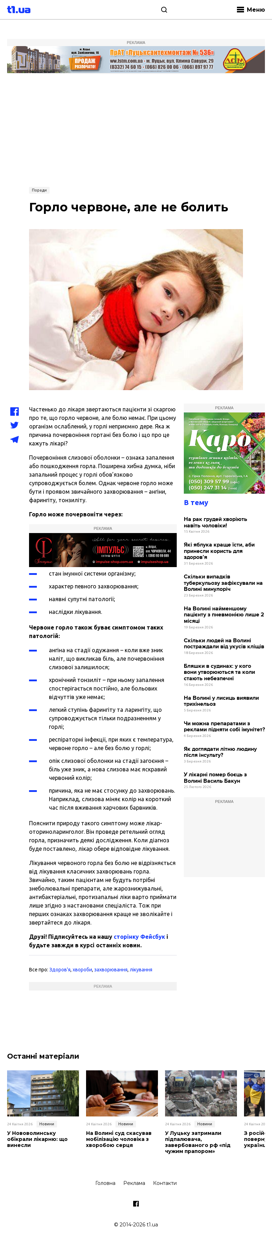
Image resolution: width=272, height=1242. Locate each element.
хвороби (82, 969)
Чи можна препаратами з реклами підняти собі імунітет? (224, 727)
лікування (141, 969)
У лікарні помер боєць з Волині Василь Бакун (215, 778)
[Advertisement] (136, 129)
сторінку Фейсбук (139, 936)
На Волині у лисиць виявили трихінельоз (221, 701)
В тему (196, 502)
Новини (46, 1124)
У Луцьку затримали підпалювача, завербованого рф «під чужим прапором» (198, 1142)
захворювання (111, 969)
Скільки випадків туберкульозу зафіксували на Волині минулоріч (223, 583)
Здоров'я (59, 969)
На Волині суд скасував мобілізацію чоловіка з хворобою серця (119, 1139)
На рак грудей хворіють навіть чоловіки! (215, 522)
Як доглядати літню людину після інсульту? (220, 752)
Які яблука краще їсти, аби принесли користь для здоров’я (219, 551)
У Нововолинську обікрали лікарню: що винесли (37, 1139)
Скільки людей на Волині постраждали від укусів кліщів (224, 644)
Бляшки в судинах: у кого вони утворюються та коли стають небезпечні (219, 672)
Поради (39, 190)
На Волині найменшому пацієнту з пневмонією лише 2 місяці (224, 615)
